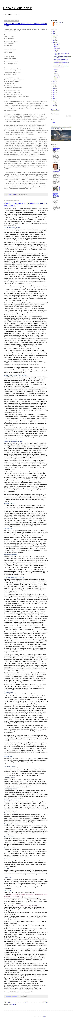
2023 (54, 37)
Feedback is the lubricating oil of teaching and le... (60, 60)
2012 (54, 94)
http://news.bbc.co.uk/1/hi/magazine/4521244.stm (26, 905)
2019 (54, 81)
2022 (54, 39)
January (56, 78)
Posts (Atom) (13, 1004)
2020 (54, 42)
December (56, 44)
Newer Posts (7, 1002)
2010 (54, 98)
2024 (54, 35)
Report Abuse (55, 110)
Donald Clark (57, 25)
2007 (54, 104)
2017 (54, 85)
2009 (54, 100)
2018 (54, 83)
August (55, 50)
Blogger (44, 1016)
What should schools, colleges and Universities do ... (61, 63)
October (56, 46)
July (55, 51)
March (55, 75)
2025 (54, 33)
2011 (54, 96)
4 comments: (14, 996)
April (55, 73)
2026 (54, 31)
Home (26, 1002)
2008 (54, 102)
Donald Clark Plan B (17, 8)
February (56, 76)
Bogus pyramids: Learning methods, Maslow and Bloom (61, 66)
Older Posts (45, 1002)
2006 (54, 105)
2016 (54, 86)
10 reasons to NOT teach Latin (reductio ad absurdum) (56, 148)
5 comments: (14, 194)
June (55, 69)
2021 (54, 40)
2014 (54, 90)
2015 (54, 88)
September (56, 48)
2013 (54, 92)
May (55, 71)
